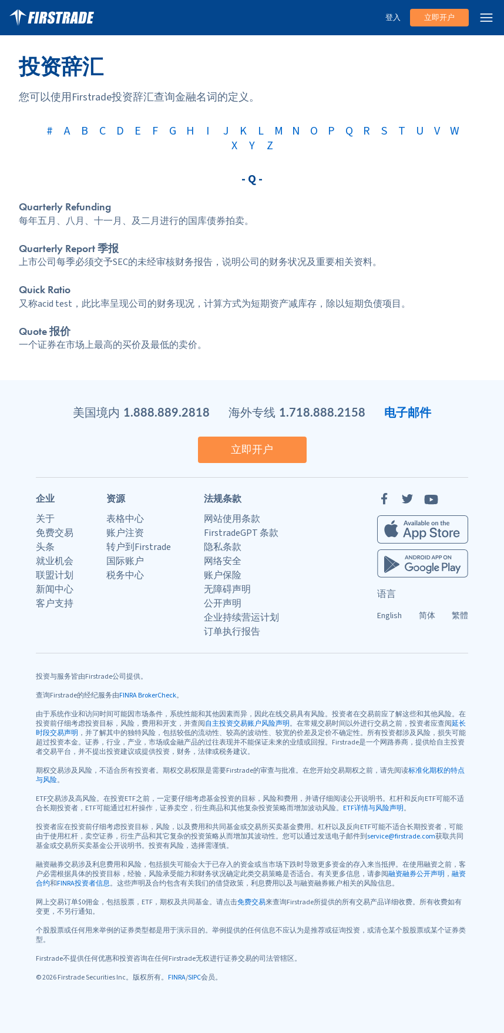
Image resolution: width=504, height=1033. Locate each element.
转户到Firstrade (138, 547)
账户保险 (222, 575)
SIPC (194, 977)
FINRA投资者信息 (83, 883)
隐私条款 (222, 547)
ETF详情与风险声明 (373, 808)
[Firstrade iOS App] (422, 529)
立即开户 (439, 17)
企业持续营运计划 (241, 617)
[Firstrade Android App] (422, 563)
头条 (45, 547)
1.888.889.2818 (166, 412)
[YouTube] (431, 499)
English (389, 616)
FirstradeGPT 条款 (241, 532)
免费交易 (54, 532)
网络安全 (222, 561)
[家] (52, 17)
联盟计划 (54, 575)
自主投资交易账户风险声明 (247, 724)
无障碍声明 (227, 589)
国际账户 (125, 561)
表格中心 (125, 518)
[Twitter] (408, 499)
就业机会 (54, 561)
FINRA (177, 977)
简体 (427, 616)
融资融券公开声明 (416, 874)
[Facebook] (384, 499)
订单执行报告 (232, 631)
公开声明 (222, 603)
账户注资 (125, 532)
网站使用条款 (232, 518)
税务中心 (125, 575)
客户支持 (54, 603)
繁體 (460, 616)
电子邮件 (407, 412)
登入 (393, 17)
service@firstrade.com (401, 836)
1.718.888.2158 (322, 412)
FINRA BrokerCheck (147, 695)
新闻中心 (54, 589)
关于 (45, 518)
